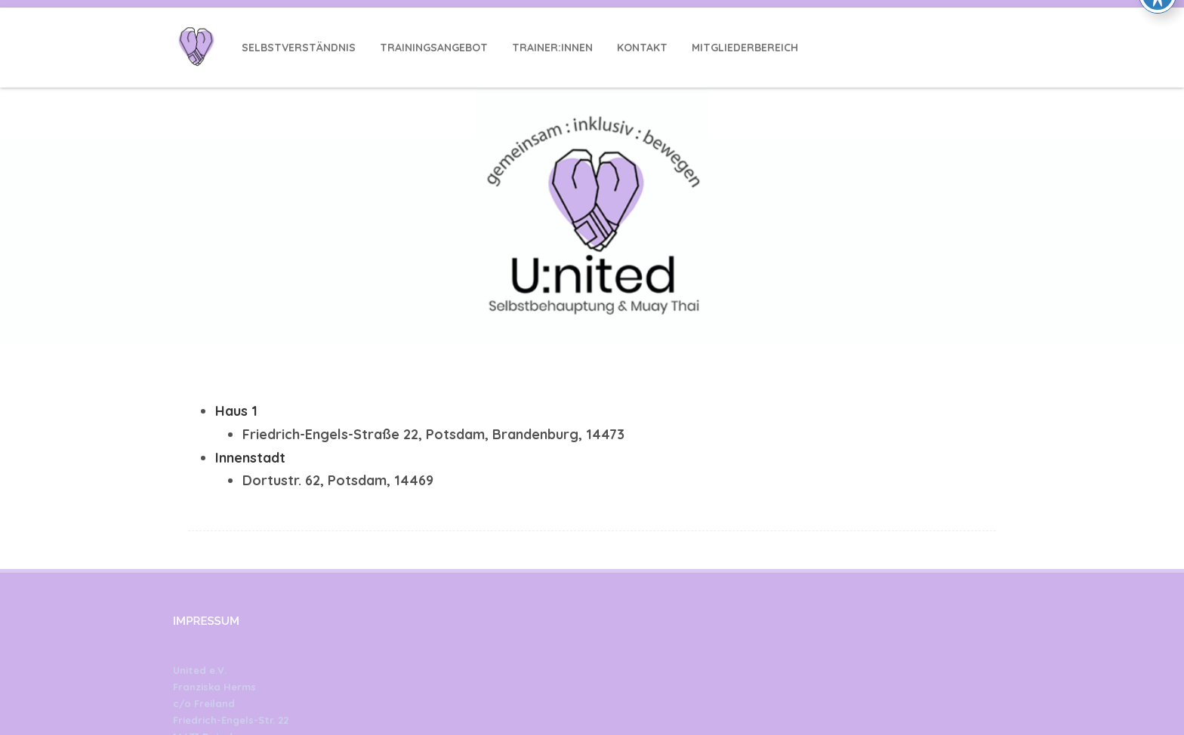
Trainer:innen (552, 47)
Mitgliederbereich (745, 47)
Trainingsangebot (434, 47)
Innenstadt (250, 457)
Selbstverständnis (299, 47)
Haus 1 (236, 411)
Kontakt (642, 47)
